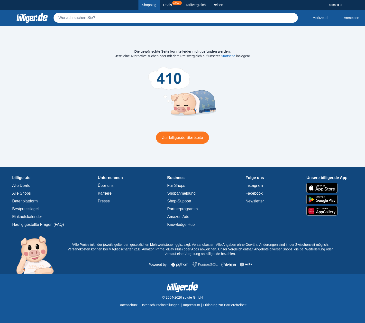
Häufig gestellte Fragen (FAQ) (38, 224)
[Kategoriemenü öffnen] (8, 18)
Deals (172, 4)
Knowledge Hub (181, 224)
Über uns (106, 185)
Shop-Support (179, 201)
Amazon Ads (178, 217)
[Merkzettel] (316, 18)
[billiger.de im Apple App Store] (326, 188)
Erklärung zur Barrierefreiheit (224, 305)
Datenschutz (128, 305)
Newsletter (255, 201)
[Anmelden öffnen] (347, 18)
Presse (104, 201)
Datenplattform (25, 201)
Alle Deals (21, 185)
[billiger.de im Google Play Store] (326, 199)
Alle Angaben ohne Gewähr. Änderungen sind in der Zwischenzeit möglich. (272, 245)
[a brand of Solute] (345, 5)
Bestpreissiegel (25, 209)
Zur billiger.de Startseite (182, 137)
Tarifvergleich (196, 5)
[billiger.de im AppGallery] (326, 211)
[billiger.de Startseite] (32, 18)
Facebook (254, 193)
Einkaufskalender (27, 217)
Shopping (149, 5)
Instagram (254, 185)
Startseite (228, 56)
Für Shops (176, 185)
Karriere (105, 193)
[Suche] (176, 18)
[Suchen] (292, 18)
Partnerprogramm (182, 209)
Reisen (217, 5)
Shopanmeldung (181, 193)
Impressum (191, 305)
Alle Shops (21, 193)
